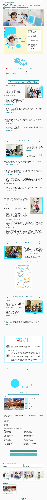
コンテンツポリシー (20, 498)
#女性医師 (31, 7)
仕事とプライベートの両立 (13, 73)
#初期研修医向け (9, 7)
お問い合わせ (29, 498)
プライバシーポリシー (23, 498)
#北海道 (13, 7)
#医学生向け (5, 7)
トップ (3, 2)
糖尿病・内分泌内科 (23, 41)
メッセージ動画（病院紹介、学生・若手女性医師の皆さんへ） (36, 71)
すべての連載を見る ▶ (23, 465)
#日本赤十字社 (35, 7)
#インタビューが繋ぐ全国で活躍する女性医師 (19, 7)
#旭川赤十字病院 (27, 7)
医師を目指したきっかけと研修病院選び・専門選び (16, 68)
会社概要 (17, 498)
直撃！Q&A (31, 68)
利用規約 (26, 498)
